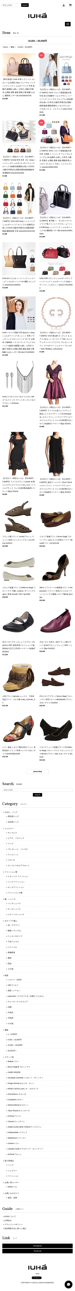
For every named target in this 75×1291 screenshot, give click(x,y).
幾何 (10, 958)
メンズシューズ (14, 903)
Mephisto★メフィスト (17, 1138)
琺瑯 (10, 1007)
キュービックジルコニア (18, 1002)
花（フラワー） (14, 925)
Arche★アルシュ (15, 1154)
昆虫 (10, 963)
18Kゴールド (13, 985)
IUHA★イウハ (13, 1143)
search (25, 5)
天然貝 (10, 1018)
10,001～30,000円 (15, 1045)
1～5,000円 (12, 1034)
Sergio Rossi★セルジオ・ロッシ (21, 1083)
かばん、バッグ (11, 812)
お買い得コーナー (12, 1182)
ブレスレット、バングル (18, 849)
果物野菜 (11, 952)
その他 (10, 969)
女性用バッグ (13, 822)
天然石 (10, 1012)
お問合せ (8, 1220)
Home (5, 47)
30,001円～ (12, 1051)
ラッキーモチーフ (15, 936)
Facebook (37, 1251)
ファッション (13, 1176)
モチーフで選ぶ (11, 921)
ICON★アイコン (14, 1116)
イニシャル (12, 947)
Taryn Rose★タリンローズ (19, 1111)
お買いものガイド (12, 1193)
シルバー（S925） (15, 980)
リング (10, 844)
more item (37, 771)
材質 (6, 975)
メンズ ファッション (16, 882)
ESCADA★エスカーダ (17, 1094)
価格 (12, 47)
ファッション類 (11, 872)
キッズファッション (16, 887)
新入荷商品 (9, 1161)
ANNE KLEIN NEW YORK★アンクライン (25, 1127)
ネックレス (12, 833)
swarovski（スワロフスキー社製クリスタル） (26, 996)
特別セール (12, 1187)
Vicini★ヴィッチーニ (16, 1121)
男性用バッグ (13, 816)
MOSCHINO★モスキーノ (18, 1105)
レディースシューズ (16, 914)
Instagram (37, 1246)
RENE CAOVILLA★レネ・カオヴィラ (23, 1089)
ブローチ (11, 860)
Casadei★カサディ (15, 1100)
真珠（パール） (14, 991)
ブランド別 (9, 1057)
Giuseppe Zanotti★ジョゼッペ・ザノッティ (25, 1078)
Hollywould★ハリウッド (17, 1132)
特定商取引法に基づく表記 (15, 1228)
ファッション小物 (15, 893)
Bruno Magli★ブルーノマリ (19, 1067)
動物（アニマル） (15, 931)
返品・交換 (12, 1198)
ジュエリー (9, 828)
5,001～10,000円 (15, 1040)
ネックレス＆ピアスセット (19, 865)
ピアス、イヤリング (16, 838)
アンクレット (13, 855)
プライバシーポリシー (13, 1224)
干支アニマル (13, 942)
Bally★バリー (13, 1061)
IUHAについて (10, 1216)
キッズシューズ (14, 909)
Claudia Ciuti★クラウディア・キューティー (25, 1149)
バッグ (10, 1165)
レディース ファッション (18, 876)
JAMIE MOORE (14, 1072)
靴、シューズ (10, 899)
